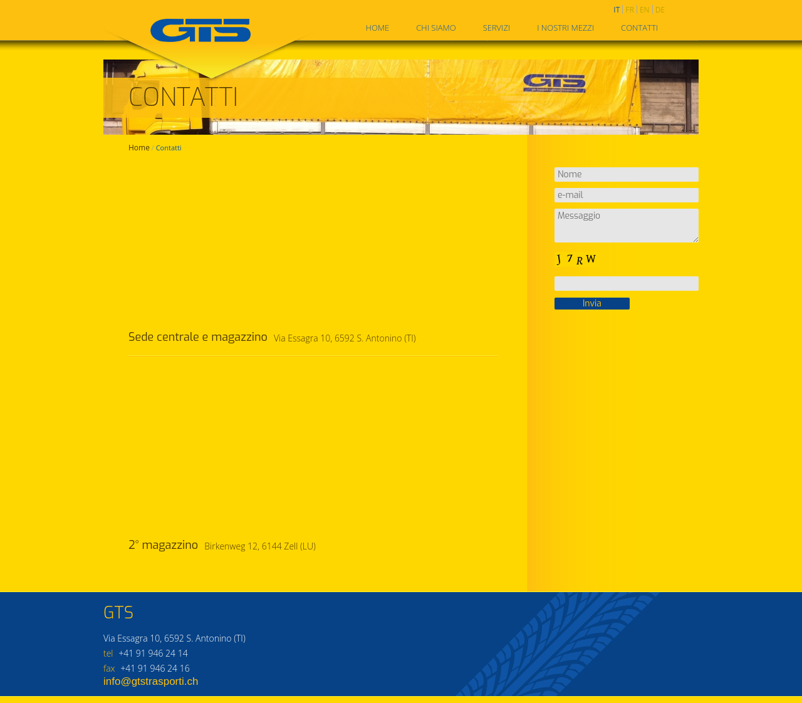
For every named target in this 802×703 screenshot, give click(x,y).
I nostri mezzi (565, 27)
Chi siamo (436, 27)
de (660, 9)
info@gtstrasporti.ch (150, 681)
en (645, 9)
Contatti (639, 27)
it (616, 9)
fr (629, 9)
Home (378, 27)
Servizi (497, 27)
